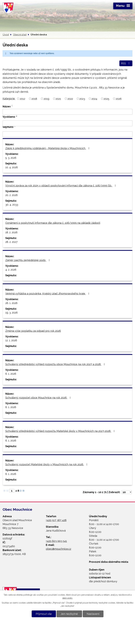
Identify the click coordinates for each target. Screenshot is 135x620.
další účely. (67, 598)
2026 (119, 98)
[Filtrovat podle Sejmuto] (67, 134)
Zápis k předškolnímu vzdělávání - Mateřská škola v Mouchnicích (48, 148)
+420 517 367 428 (56, 520)
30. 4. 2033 (11, 204)
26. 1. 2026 (11, 303)
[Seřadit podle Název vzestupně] (12, 105)
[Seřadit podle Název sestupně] (12, 106)
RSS (126, 63)
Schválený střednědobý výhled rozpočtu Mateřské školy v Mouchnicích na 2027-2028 (60, 431)
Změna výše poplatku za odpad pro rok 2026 (33, 330)
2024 (94, 98)
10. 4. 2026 (11, 167)
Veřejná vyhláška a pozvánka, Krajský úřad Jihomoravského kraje (47, 293)
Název (7, 106)
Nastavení (93, 613)
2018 (34, 98)
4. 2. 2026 (10, 269)
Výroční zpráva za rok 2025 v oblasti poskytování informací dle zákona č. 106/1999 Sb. (61, 185)
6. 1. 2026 (10, 373)
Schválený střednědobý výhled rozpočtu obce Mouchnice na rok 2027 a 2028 (55, 364)
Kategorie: (9, 98)
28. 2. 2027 (11, 241)
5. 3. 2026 (10, 157)
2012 (22, 98)
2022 (70, 98)
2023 (82, 98)
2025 (106, 98)
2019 (46, 98)
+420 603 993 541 (56, 541)
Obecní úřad (19, 34)
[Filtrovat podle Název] (67, 112)
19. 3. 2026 (11, 312)
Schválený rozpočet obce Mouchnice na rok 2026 (38, 397)
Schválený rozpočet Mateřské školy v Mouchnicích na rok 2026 (47, 464)
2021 (58, 98)
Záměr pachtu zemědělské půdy (28, 260)
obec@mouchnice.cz (58, 548)
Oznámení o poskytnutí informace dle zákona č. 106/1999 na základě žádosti (52, 222)
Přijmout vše (44, 613)
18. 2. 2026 (11, 232)
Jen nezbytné (69, 613)
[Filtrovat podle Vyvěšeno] (67, 123)
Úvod (6, 34)
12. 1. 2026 (11, 340)
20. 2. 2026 (11, 195)
